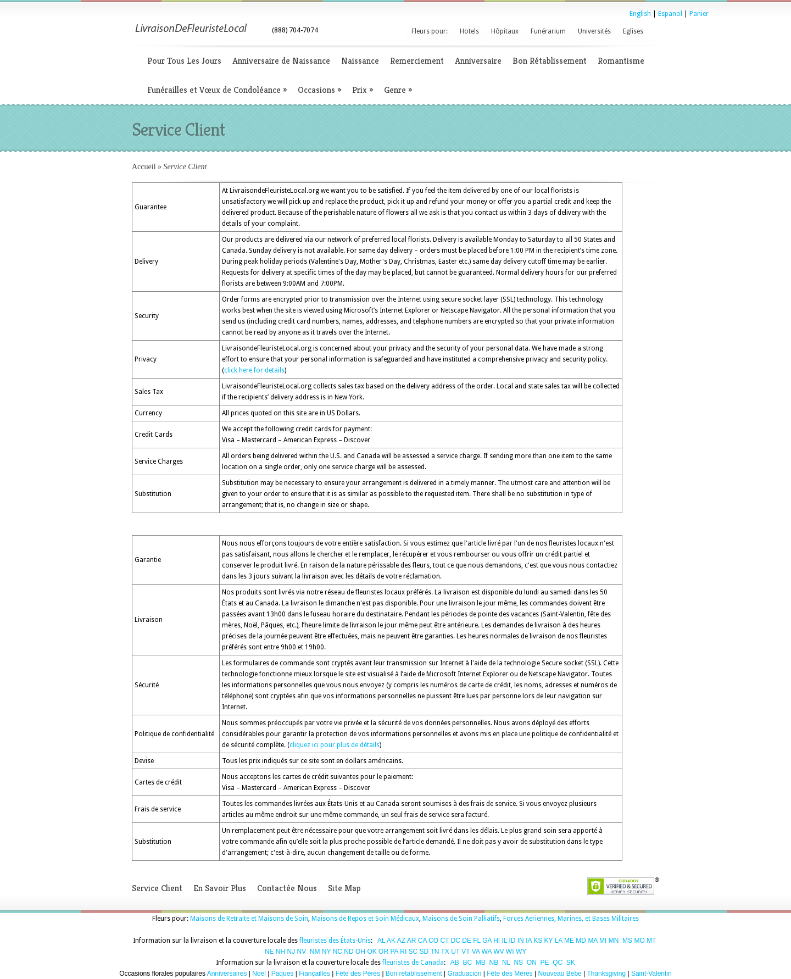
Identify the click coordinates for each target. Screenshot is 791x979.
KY (548, 940)
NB (494, 962)
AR (411, 940)
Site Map (344, 888)
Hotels (469, 31)
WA (487, 951)
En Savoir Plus (219, 888)
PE (544, 962)
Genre (398, 90)
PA (394, 951)
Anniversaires (227, 973)
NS (518, 962)
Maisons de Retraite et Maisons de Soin (249, 918)
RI (403, 951)
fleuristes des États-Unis (335, 940)
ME (569, 940)
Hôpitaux (505, 31)
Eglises (633, 31)
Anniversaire (478, 60)
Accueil (144, 167)
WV (498, 951)
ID (512, 940)
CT (444, 940)
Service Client (157, 888)
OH (360, 951)
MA (592, 940)
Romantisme (621, 60)
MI (602, 940)
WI (510, 951)
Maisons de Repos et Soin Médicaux (365, 918)
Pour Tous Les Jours (184, 60)
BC (467, 962)
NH (280, 951)
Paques (282, 973)
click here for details (254, 370)
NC (337, 951)
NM (315, 951)
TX (445, 951)
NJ (291, 951)
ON (532, 962)
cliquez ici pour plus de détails (334, 745)
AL (381, 940)
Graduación (464, 973)
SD (424, 951)
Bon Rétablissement (550, 60)
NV (302, 951)
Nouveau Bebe (559, 973)
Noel (259, 973)
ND (348, 951)
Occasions (319, 90)
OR (383, 951)
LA (558, 940)
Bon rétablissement (414, 973)
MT (651, 940)
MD (581, 940)
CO (433, 940)
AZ (401, 940)
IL (505, 940)
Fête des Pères (358, 973)
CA (422, 940)
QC (557, 962)
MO (639, 940)
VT (465, 951)
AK (391, 940)
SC (413, 951)
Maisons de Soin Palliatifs (461, 918)
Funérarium (548, 31)
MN (614, 940)
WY (521, 951)
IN (520, 940)
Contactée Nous (287, 888)
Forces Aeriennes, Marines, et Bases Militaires (571, 918)
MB (481, 962)
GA (487, 940)
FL (477, 940)
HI (496, 940)
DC (455, 940)
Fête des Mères (509, 973)
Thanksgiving (606, 973)
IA (529, 940)
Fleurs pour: (429, 31)
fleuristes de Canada (413, 962)
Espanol (670, 14)
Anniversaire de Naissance (281, 60)
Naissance (360, 60)
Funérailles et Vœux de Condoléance (217, 90)
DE (466, 940)
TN (434, 951)
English (640, 14)
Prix (362, 90)
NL (506, 962)
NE (269, 951)
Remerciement (417, 60)
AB (454, 962)
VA (476, 951)
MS (627, 940)
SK (570, 962)
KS (537, 940)
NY (326, 951)
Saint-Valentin (651, 973)
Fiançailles (314, 973)
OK (371, 951)
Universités (594, 31)
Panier (699, 14)
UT (455, 951)
